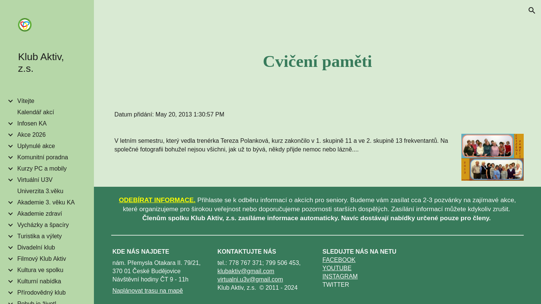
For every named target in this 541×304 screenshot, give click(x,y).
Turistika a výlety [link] (39, 236)
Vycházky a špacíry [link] (43, 225)
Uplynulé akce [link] (36, 146)
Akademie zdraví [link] (39, 213)
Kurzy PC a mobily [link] (42, 168)
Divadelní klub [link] (36, 247)
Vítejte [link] (25, 101)
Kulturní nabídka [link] (39, 281)
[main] (317, 61)
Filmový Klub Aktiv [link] (41, 259)
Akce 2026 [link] (31, 135)
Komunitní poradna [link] (42, 157)
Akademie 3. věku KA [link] (46, 202)
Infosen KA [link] (32, 123)
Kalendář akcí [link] (35, 112)
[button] (532, 11)
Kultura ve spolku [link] (40, 270)
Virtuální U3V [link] (35, 180)
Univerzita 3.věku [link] (40, 191)
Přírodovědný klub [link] (41, 292)
